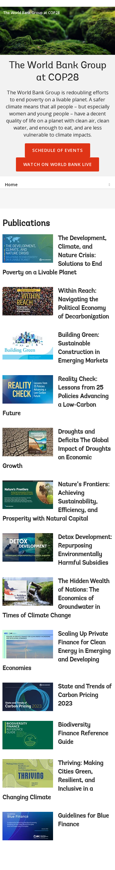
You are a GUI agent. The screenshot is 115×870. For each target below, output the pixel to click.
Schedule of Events (57, 150)
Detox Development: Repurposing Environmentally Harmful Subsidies (85, 550)
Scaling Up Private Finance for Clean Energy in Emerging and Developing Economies (56, 651)
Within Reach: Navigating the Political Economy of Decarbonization (83, 304)
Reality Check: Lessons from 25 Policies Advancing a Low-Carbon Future (55, 396)
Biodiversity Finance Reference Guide (83, 733)
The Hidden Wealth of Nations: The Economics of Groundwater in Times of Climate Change (55, 598)
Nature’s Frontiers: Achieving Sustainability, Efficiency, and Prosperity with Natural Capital (55, 502)
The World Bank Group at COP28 (31, 12)
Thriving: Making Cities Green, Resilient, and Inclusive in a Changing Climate (52, 780)
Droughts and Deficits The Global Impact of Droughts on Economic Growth (56, 449)
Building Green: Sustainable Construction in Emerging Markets (83, 348)
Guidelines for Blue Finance (83, 820)
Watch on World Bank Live (57, 164)
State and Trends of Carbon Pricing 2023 (85, 695)
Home (11, 184)
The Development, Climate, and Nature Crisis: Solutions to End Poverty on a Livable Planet (54, 255)
